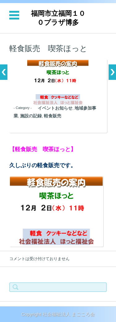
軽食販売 (52, 115)
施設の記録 (31, 115)
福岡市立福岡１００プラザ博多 (58, 18)
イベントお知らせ (55, 108)
